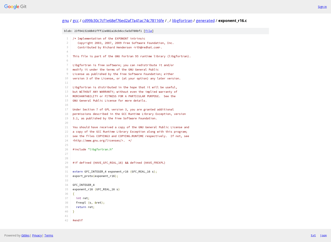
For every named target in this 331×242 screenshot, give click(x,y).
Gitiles (25, 235)
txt (313, 235)
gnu (65, 20)
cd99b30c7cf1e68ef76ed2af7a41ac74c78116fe (123, 20)
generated (205, 20)
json (323, 235)
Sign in (322, 7)
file (148, 31)
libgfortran (182, 20)
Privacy (37, 235)
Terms (48, 235)
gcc (76, 20)
